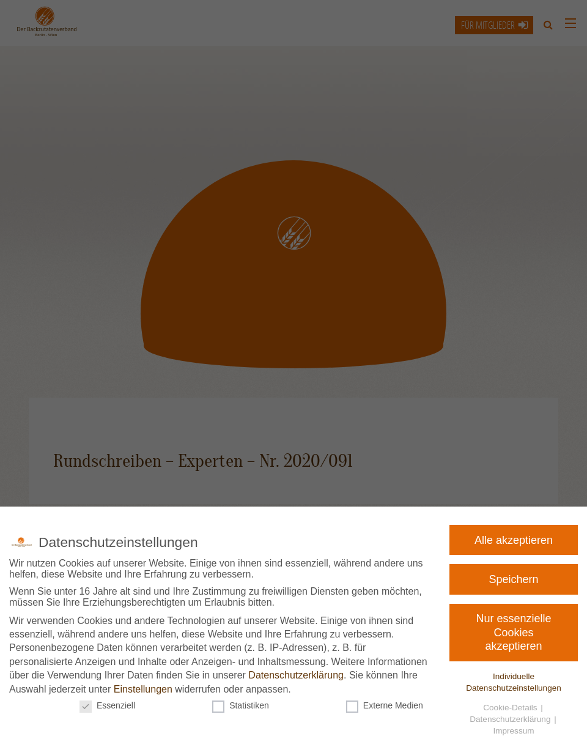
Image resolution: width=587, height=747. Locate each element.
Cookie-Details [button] (506, 705)
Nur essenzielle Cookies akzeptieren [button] (514, 632)
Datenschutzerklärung (295, 674)
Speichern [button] (517, 579)
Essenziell (111, 703)
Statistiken (242, 703)
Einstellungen (146, 688)
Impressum (506, 727)
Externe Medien (382, 703)
